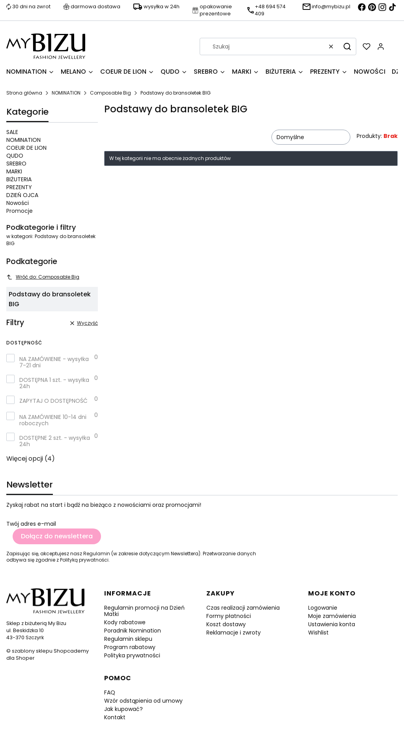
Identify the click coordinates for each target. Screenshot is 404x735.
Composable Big (110, 92)
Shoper (25, 658)
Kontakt (114, 717)
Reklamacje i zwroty (233, 632)
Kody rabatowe (125, 622)
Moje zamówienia (332, 616)
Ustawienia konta (331, 624)
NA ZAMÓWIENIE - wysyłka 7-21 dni (54, 362)
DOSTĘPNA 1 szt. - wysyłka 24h (54, 383)
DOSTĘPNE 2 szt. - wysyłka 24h (54, 441)
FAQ (109, 692)
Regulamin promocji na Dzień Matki (144, 611)
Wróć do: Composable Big (42, 277)
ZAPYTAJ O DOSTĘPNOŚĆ (53, 401)
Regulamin (96, 553)
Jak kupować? (123, 709)
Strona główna (24, 92)
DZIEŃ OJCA (22, 195)
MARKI (14, 171)
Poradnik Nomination (132, 631)
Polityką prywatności (84, 559)
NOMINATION (66, 92)
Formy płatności (228, 616)
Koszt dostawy (226, 624)
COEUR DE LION (26, 148)
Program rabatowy (129, 647)
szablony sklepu (32, 651)
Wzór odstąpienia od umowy (143, 701)
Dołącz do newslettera (57, 536)
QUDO (14, 156)
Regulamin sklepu (128, 639)
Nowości (17, 203)
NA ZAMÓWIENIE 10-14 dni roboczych (52, 420)
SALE (12, 132)
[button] (347, 46)
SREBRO (16, 163)
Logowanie (322, 608)
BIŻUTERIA (19, 179)
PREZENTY (19, 187)
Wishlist (318, 632)
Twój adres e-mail (31, 524)
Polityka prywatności (132, 655)
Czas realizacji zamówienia (243, 608)
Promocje (19, 211)
